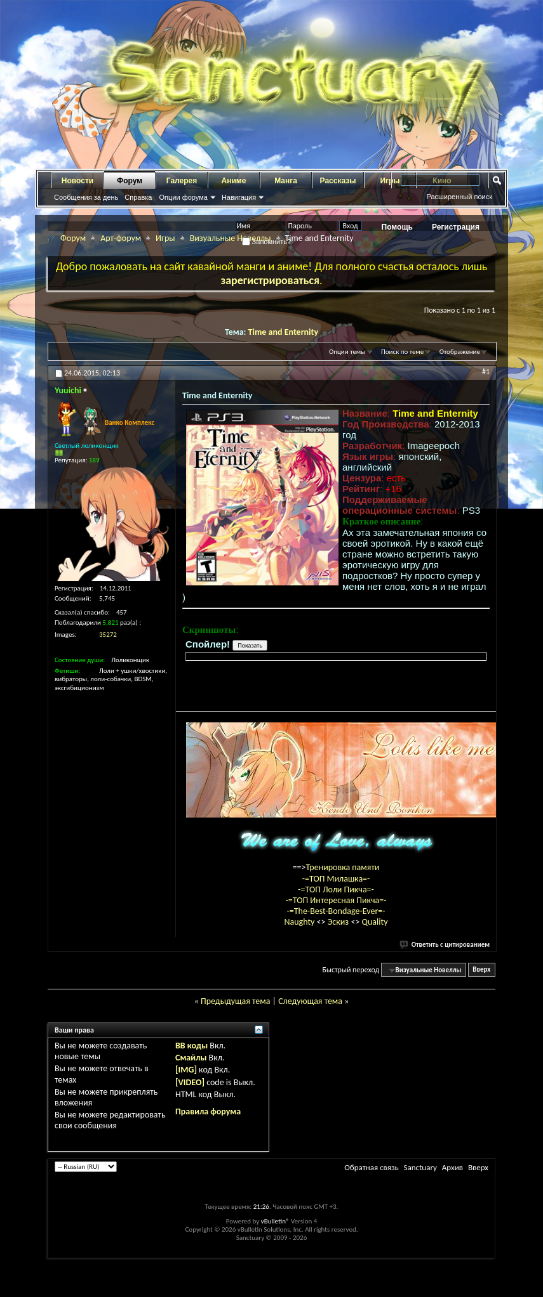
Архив (452, 1167)
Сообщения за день (86, 197)
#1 (486, 371)
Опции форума (183, 197)
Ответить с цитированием (445, 945)
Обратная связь (371, 1167)
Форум (129, 180)
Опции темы (347, 352)
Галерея (181, 180)
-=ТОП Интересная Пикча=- (335, 900)
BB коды (191, 1045)
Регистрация (455, 227)
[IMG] (186, 1069)
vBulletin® (275, 1221)
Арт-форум (120, 238)
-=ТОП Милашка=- (336, 878)
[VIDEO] (189, 1082)
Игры (165, 238)
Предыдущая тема (235, 1001)
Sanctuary (419, 1167)
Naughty (300, 921)
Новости (77, 180)
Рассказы (338, 180)
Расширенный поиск (459, 196)
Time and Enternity (283, 332)
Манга (285, 180)
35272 (108, 634)
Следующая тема (310, 1001)
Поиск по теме (402, 352)
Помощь (397, 227)
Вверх (481, 970)
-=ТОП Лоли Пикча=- (336, 889)
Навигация (239, 197)
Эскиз (339, 921)
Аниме (234, 180)
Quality (375, 921)
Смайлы (190, 1057)
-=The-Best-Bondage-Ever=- (335, 911)
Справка (138, 197)
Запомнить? (267, 241)
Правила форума (208, 1111)
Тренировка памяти (343, 867)
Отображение (459, 352)
